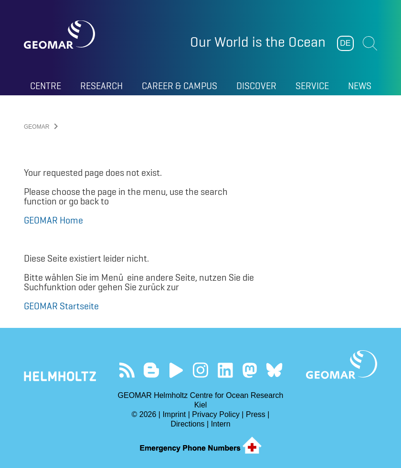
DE (345, 43)
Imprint (174, 414)
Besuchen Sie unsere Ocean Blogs (151, 370)
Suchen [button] (370, 43)
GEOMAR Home (53, 220)
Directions (187, 424)
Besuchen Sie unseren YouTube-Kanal (176, 370)
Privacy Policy (216, 414)
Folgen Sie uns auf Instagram (200, 370)
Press (255, 414)
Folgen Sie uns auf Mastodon (249, 370)
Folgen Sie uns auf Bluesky (274, 370)
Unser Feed (126, 370)
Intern (221, 424)
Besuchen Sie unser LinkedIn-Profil (225, 370)
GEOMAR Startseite (61, 306)
